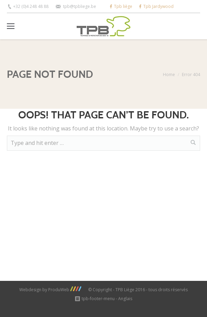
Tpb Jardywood (156, 6)
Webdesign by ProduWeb (50, 290)
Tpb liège (121, 6)
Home (169, 74)
